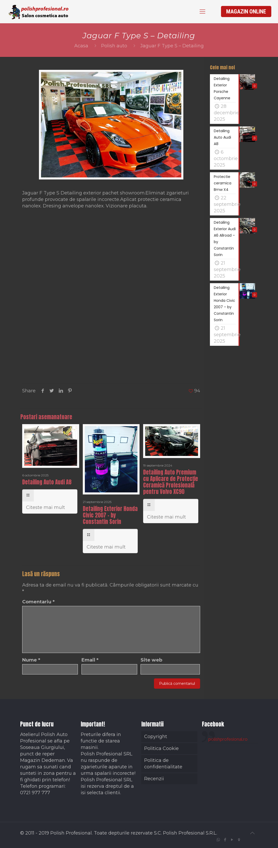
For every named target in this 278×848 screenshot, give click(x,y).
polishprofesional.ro (228, 739)
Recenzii (154, 779)
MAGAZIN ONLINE (246, 11)
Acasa (81, 46)
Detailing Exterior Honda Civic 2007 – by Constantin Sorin (110, 515)
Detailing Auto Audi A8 (46, 482)
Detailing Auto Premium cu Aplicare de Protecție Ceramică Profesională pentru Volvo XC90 (170, 482)
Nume (31, 660)
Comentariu (38, 602)
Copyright (155, 736)
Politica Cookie (161, 748)
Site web (151, 660)
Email (90, 660)
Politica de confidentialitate (163, 763)
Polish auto (114, 46)
